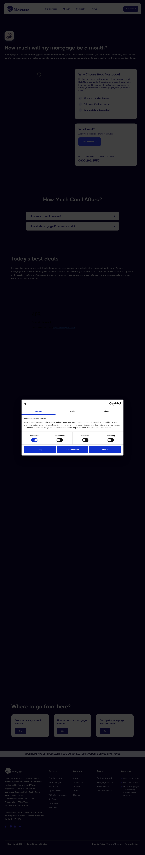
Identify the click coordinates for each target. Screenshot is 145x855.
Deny (40, 449)
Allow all (105, 449)
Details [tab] (72, 411)
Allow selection (72, 449)
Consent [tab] (38, 411)
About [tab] (106, 411)
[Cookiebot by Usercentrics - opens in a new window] (111, 404)
